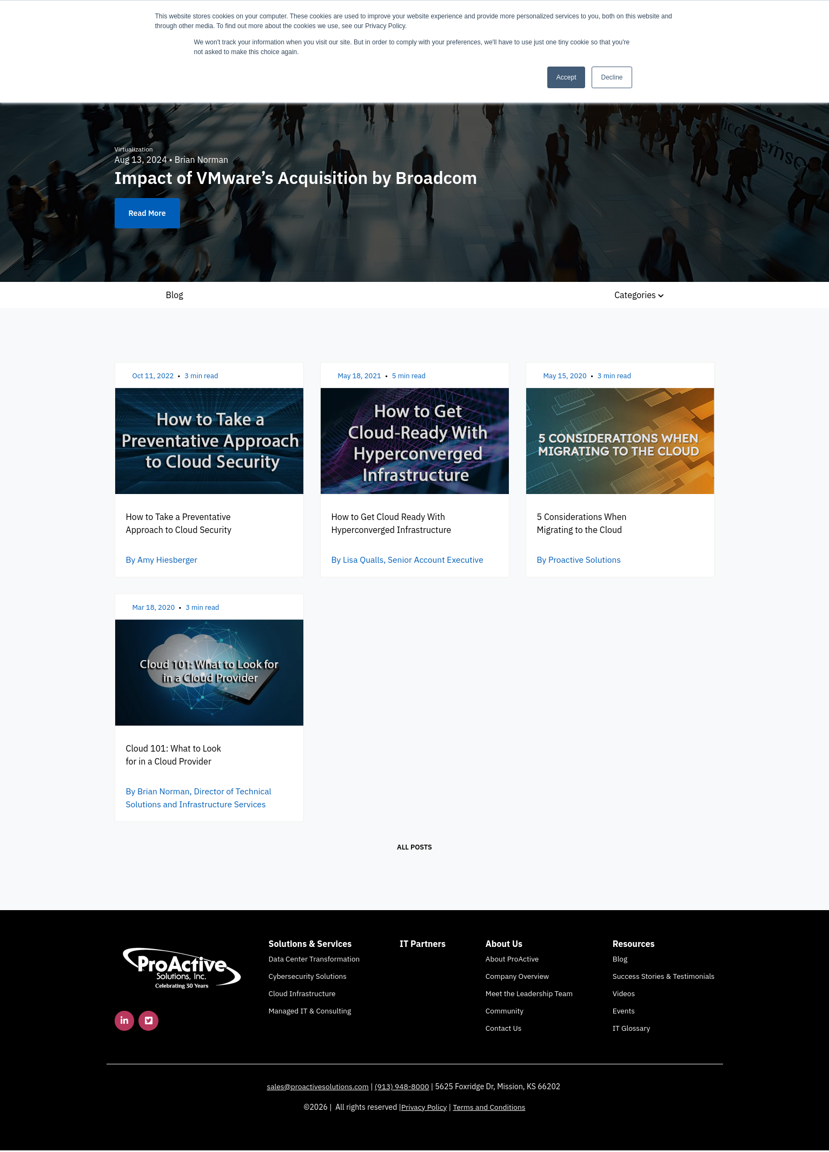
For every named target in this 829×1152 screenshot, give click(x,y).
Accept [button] (566, 77)
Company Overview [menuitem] (517, 978)
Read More (147, 213)
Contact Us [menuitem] (503, 1030)
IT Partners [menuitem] (423, 945)
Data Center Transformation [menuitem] (314, 960)
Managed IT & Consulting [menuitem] (310, 1012)
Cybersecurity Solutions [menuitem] (308, 978)
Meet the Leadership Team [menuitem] (529, 995)
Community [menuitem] (504, 1012)
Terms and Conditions (489, 1109)
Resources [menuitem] (634, 945)
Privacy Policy (423, 1109)
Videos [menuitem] (624, 995)
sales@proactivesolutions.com (317, 1088)
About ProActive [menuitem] (512, 960)
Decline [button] (611, 77)
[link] (182, 969)
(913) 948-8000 (402, 1088)
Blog (174, 294)
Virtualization (134, 149)
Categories (638, 294)
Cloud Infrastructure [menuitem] (302, 995)
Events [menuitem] (624, 1012)
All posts (414, 848)
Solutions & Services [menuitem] (310, 945)
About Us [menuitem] (504, 945)
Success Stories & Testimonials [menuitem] (664, 978)
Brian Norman (201, 159)
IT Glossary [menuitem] (631, 1030)
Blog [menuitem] (620, 960)
